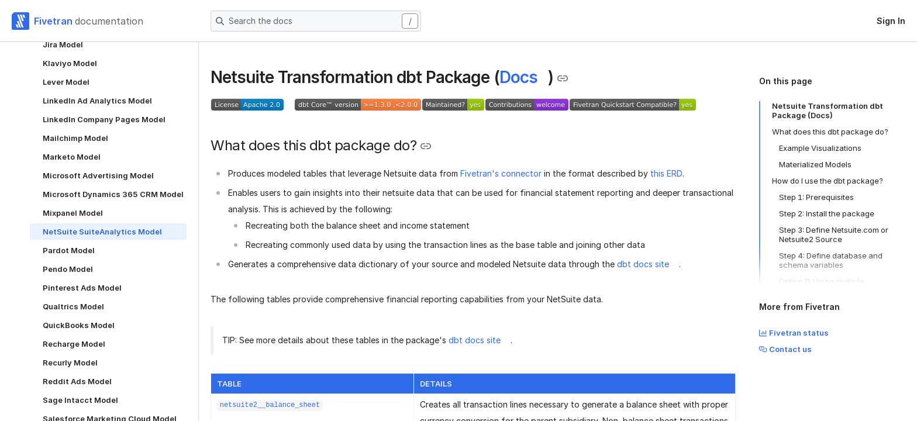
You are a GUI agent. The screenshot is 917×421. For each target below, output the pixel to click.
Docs (518, 77)
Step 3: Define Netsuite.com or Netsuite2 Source (833, 234)
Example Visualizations (820, 148)
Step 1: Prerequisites (816, 197)
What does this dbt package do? (830, 131)
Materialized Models (815, 164)
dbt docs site (643, 264)
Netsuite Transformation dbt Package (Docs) (827, 110)
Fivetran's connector (501, 173)
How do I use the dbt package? (827, 180)
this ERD (666, 173)
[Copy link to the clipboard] (562, 78)
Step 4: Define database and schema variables (830, 260)
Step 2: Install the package (826, 213)
